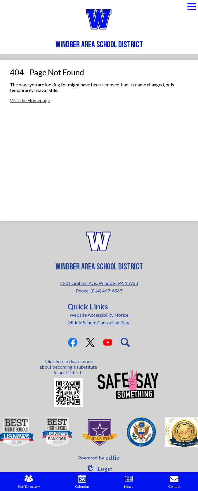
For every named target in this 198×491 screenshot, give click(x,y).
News (128, 482)
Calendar (82, 482)
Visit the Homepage (30, 100)
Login (99, 468)
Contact (174, 482)
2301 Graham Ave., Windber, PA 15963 (99, 283)
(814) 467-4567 (106, 290)
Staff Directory (29, 482)
